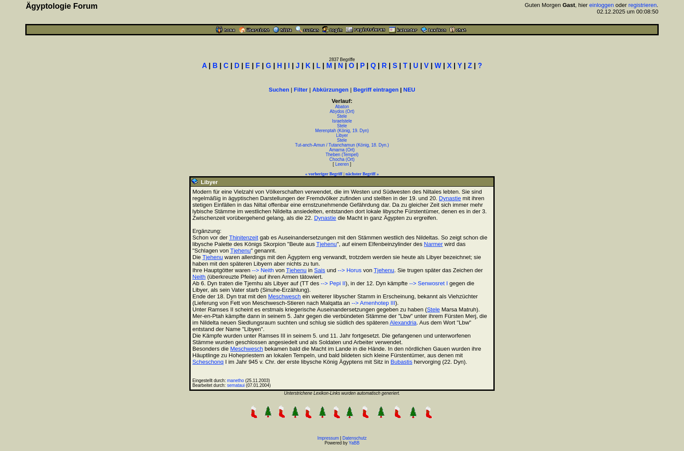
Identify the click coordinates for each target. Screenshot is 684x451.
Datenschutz (354, 438)
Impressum (328, 438)
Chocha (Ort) (342, 159)
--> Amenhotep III (373, 303)
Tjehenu (326, 244)
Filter (301, 89)
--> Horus (350, 270)
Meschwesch (284, 296)
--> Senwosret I (428, 283)
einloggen (601, 5)
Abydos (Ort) (342, 111)
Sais (319, 270)
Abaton (342, 106)
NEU (409, 89)
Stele (342, 116)
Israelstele (342, 121)
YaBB (354, 443)
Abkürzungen (330, 89)
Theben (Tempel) (342, 154)
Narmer (433, 244)
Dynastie (450, 198)
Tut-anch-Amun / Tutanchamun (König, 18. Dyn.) (342, 145)
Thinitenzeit (243, 237)
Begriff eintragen (376, 89)
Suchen (279, 89)
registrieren (642, 5)
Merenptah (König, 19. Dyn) (342, 130)
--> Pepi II (333, 283)
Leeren (342, 164)
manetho (235, 380)
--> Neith (263, 270)
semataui (236, 385)
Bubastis (401, 362)
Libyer (342, 135)
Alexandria (403, 322)
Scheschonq (208, 362)
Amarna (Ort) (342, 149)
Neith (198, 276)
